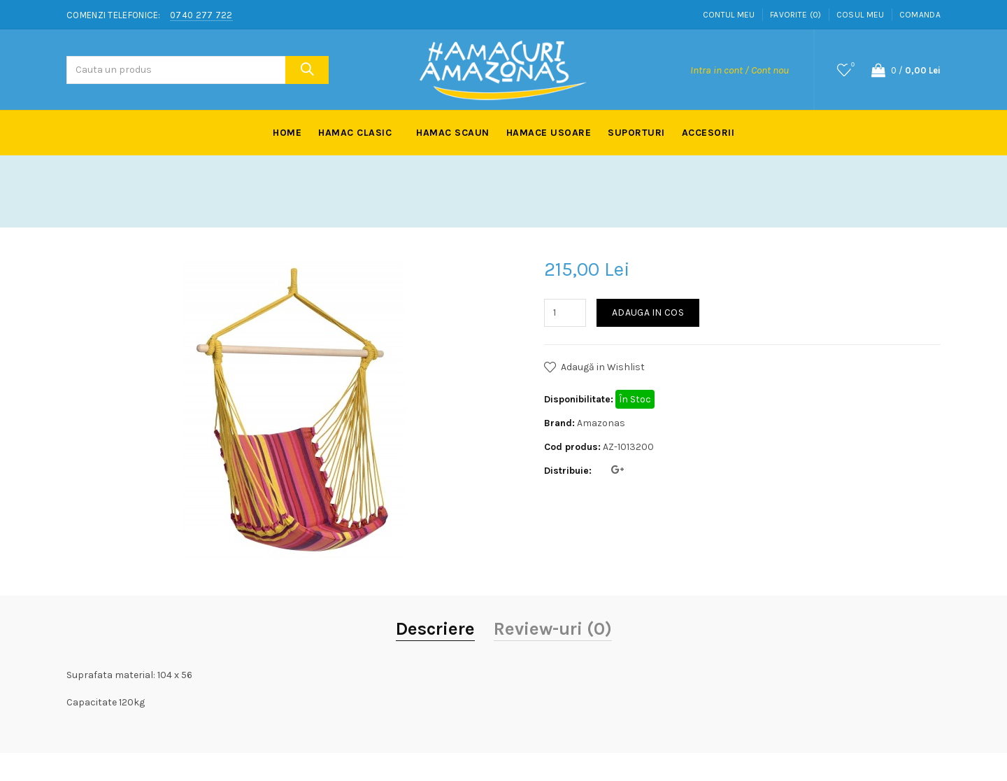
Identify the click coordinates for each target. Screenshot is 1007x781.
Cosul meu (860, 15)
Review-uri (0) (553, 629)
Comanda (920, 15)
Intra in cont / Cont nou (739, 70)
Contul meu (729, 15)
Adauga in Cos (648, 312)
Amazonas (601, 423)
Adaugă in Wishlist (603, 367)
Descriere (435, 629)
